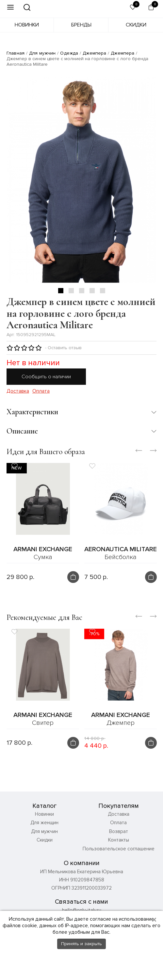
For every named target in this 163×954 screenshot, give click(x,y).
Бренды (81, 25)
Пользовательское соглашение (119, 862)
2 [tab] (71, 290)
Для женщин (44, 836)
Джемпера (94, 53)
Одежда (69, 53)
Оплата (41, 391)
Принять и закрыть (81, 943)
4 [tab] (92, 290)
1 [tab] (60, 290)
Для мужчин (42, 53)
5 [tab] (102, 290)
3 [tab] (81, 290)
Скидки (136, 25)
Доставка (18, 391)
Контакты (118, 853)
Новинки (27, 25)
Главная (15, 53)
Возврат (118, 844)
